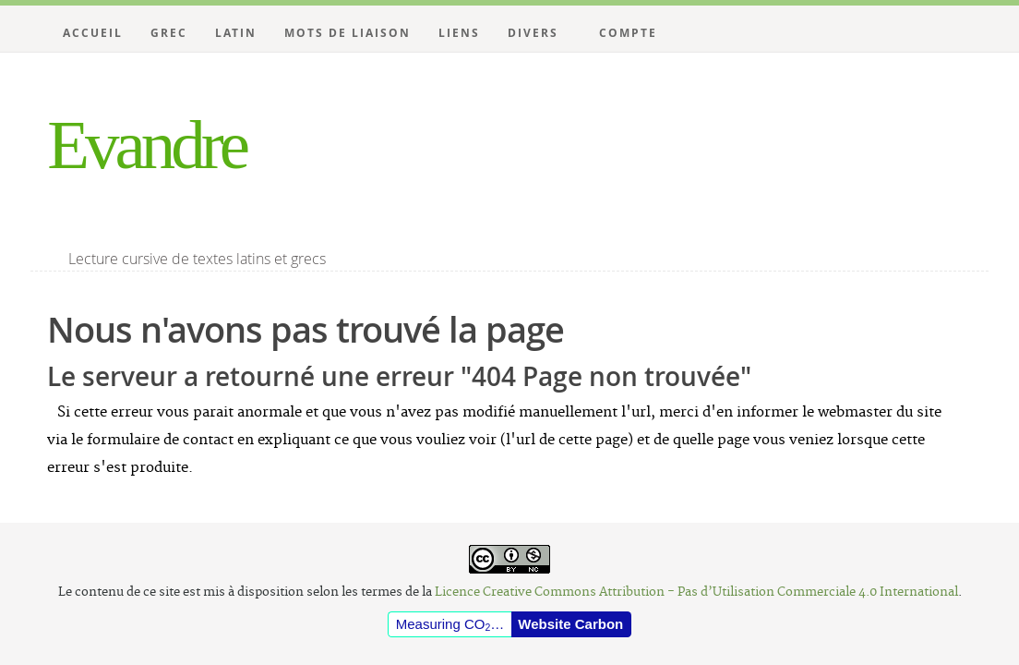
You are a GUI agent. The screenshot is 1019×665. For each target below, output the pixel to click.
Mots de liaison (347, 33)
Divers (533, 33)
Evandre (146, 144)
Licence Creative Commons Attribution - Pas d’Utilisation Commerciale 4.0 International (696, 592)
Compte (628, 33)
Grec (168, 33)
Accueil (93, 33)
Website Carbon (570, 624)
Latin (236, 33)
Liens (459, 33)
